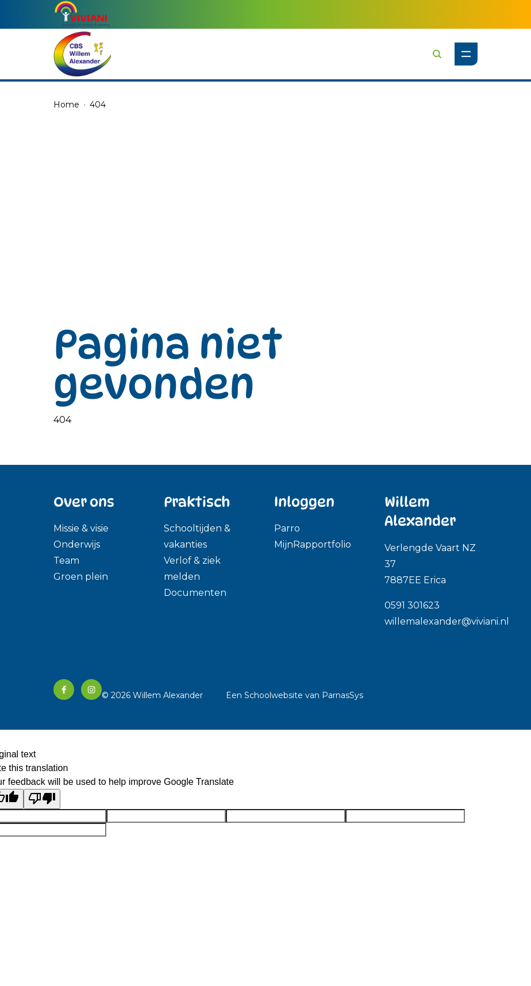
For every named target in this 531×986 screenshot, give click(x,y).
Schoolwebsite (273, 695)
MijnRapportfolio (312, 544)
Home (66, 104)
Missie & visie (81, 528)
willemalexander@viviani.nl (446, 621)
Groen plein (80, 576)
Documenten (195, 592)
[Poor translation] (42, 798)
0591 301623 (413, 605)
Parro (287, 528)
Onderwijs (76, 544)
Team (66, 560)
